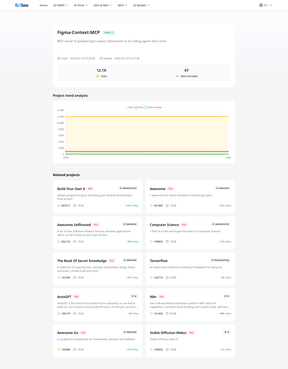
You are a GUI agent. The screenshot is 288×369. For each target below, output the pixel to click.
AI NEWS (60, 5)
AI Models (141, 5)
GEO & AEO (103, 5)
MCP (122, 5)
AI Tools (81, 5)
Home (44, 5)
